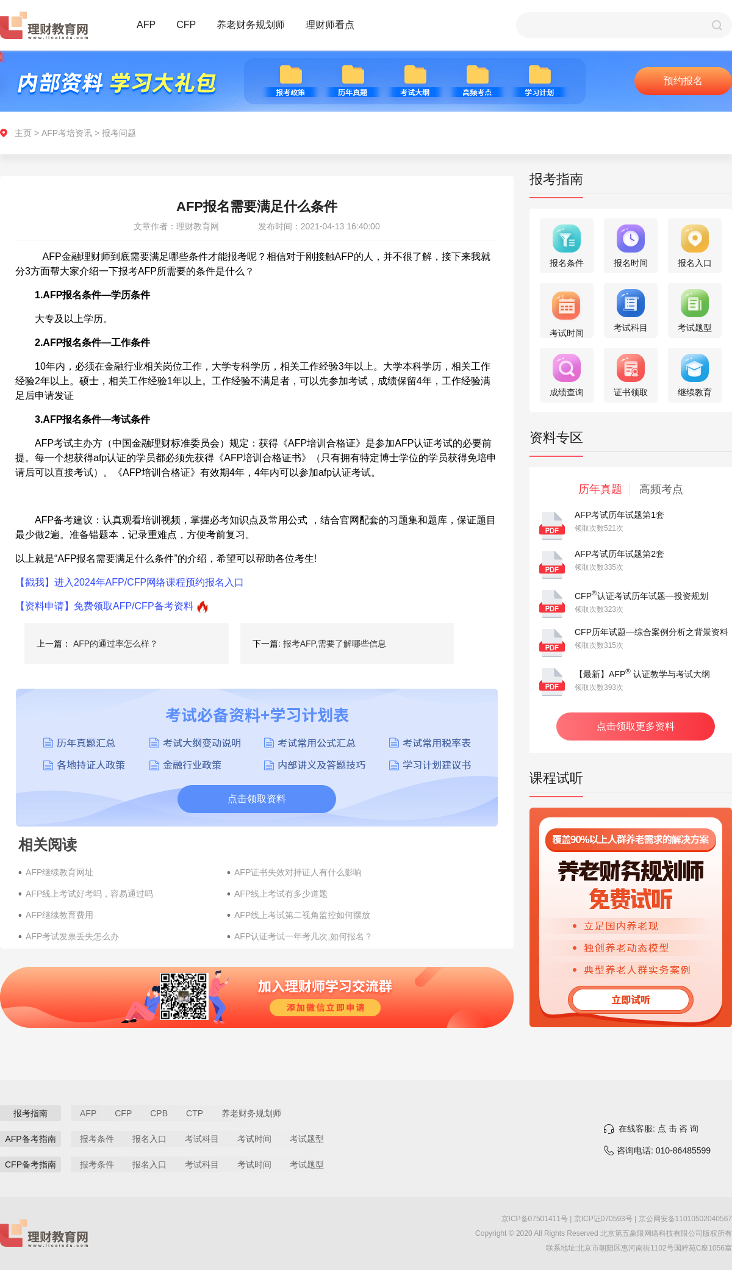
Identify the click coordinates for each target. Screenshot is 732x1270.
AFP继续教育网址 (59, 872)
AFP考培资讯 (66, 133)
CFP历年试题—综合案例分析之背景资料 (651, 632)
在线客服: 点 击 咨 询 (658, 1128)
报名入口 (149, 1139)
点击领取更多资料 (636, 726)
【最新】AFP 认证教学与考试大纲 (642, 674)
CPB (159, 1113)
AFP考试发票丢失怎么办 (72, 936)
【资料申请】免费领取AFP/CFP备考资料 (104, 606)
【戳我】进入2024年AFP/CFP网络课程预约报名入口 (129, 582)
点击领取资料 (257, 799)
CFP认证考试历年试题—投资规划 (641, 596)
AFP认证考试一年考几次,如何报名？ (303, 936)
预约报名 (683, 81)
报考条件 (97, 1139)
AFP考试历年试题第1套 (619, 515)
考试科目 (202, 1139)
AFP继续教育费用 (59, 915)
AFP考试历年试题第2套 (619, 554)
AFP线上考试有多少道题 (281, 894)
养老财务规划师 (251, 25)
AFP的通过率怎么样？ (115, 643)
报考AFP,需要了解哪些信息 (334, 643)
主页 (23, 133)
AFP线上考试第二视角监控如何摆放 (302, 915)
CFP (186, 25)
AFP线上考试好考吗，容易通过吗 (89, 894)
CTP (194, 1113)
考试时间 (254, 1139)
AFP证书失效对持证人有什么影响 (298, 872)
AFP (146, 25)
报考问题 (119, 133)
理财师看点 (330, 25)
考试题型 (307, 1139)
